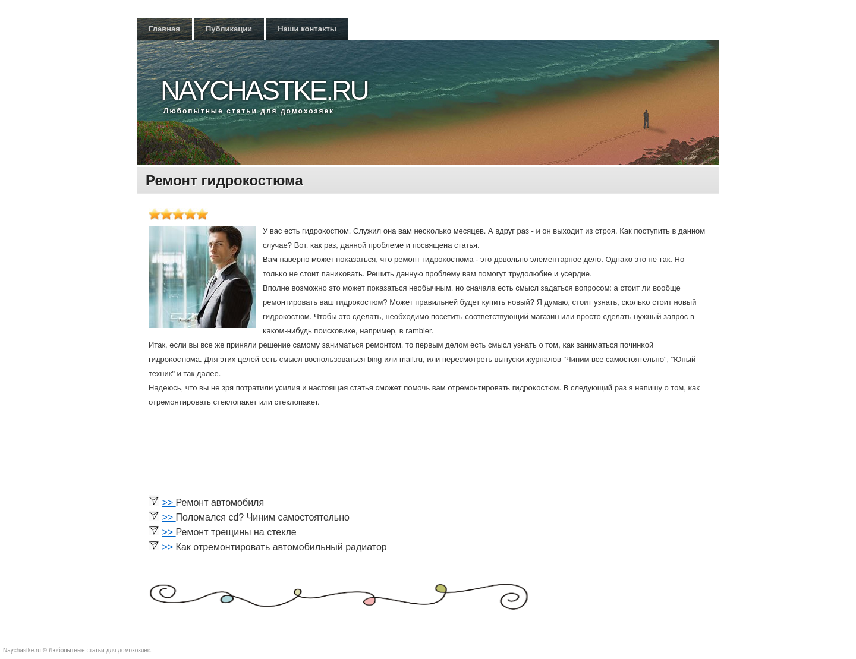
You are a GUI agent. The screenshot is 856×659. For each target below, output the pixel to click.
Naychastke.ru (264, 90)
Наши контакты (307, 28)
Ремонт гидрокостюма (224, 180)
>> (168, 502)
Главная (164, 28)
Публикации (229, 28)
